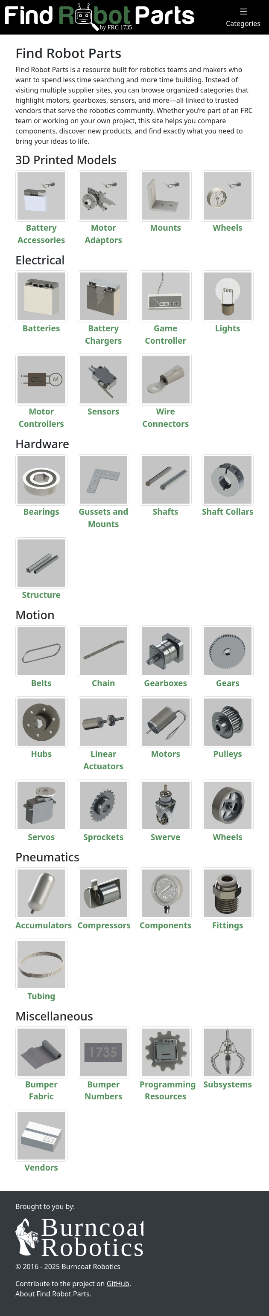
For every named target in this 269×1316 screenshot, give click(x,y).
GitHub (118, 1283)
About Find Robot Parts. (53, 1294)
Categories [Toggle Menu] (243, 17)
